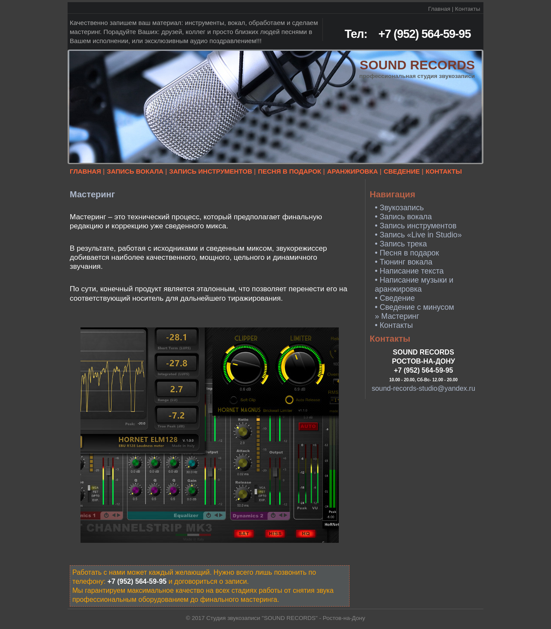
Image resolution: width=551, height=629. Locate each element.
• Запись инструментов (416, 225)
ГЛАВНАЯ (85, 171)
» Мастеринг (397, 316)
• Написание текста (409, 271)
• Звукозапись (399, 207)
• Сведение (395, 298)
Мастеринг (92, 194)
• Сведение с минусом (414, 307)
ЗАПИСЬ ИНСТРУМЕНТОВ (210, 171)
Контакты (467, 9)
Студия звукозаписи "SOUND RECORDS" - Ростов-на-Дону (285, 618)
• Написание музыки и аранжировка (414, 284)
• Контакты (394, 325)
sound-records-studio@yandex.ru (423, 388)
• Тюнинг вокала (404, 262)
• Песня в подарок (407, 253)
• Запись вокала (403, 216)
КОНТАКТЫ (444, 171)
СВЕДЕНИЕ (402, 171)
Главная (439, 9)
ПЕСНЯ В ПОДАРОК (289, 171)
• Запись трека (401, 244)
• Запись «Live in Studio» (418, 234)
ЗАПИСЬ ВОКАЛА (135, 171)
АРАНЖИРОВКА (352, 171)
